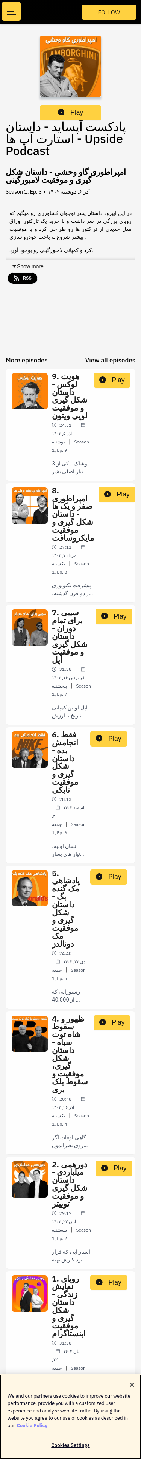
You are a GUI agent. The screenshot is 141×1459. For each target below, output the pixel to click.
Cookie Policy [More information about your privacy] (32, 1429)
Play (70, 112)
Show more (28, 266)
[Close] (132, 1388)
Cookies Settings (70, 1449)
